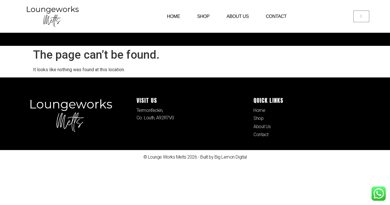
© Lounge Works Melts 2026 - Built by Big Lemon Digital (195, 157)
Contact (276, 16)
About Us (237, 16)
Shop (203, 16)
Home (173, 16)
